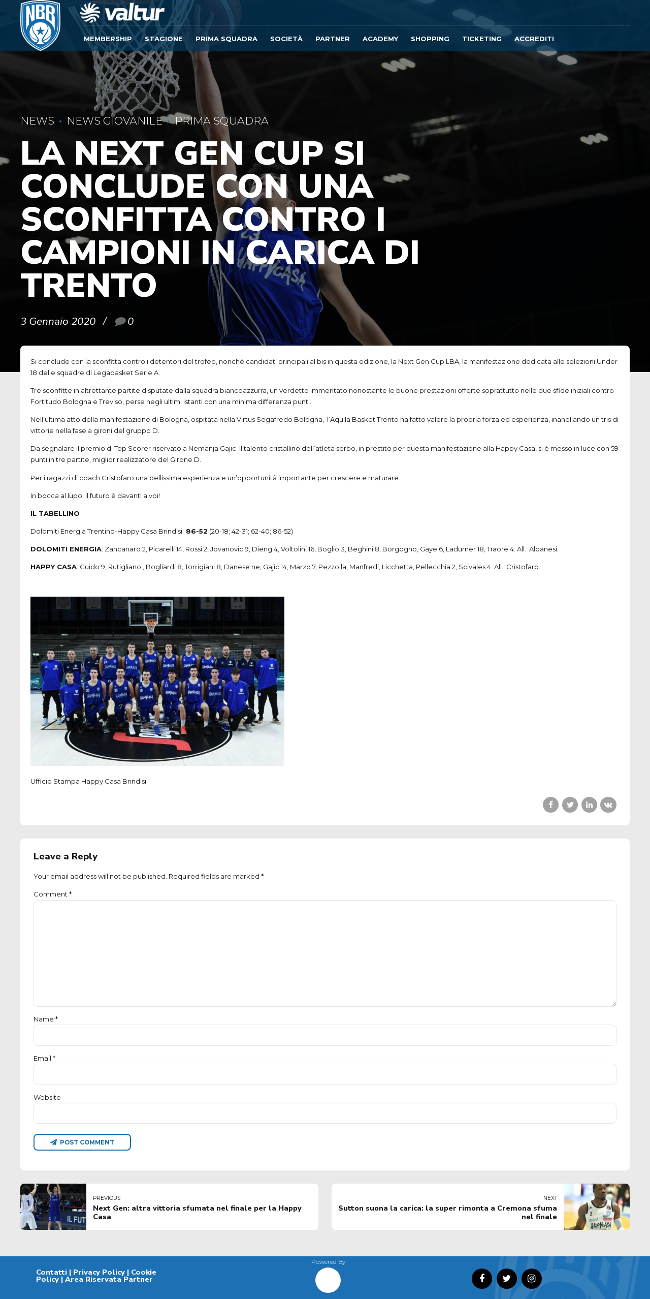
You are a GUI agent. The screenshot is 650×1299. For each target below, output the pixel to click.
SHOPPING (430, 39)
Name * (46, 1019)
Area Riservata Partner (109, 1279)
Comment (53, 894)
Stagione (164, 39)
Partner (332, 39)
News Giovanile (114, 120)
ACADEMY (380, 39)
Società (286, 39)
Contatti (51, 1272)
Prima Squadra (226, 39)
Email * (44, 1058)
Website (47, 1097)
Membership (108, 39)
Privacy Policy (99, 1272)
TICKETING (482, 39)
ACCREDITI (534, 39)
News (37, 120)
